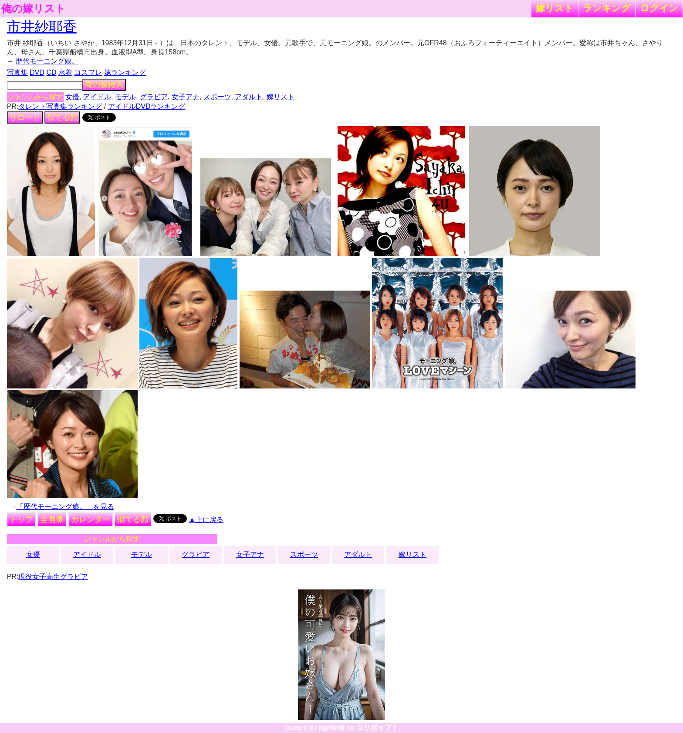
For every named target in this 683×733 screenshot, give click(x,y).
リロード (25, 117)
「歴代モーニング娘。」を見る (65, 506)
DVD (37, 72)
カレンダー (90, 519)
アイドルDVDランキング (147, 106)
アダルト (249, 96)
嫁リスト (555, 8)
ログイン (659, 8)
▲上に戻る (206, 519)
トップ (21, 519)
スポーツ (217, 96)
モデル (125, 96)
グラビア (154, 96)
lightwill (332, 727)
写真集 (17, 72)
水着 (65, 72)
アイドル (97, 96)
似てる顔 (62, 117)
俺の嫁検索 (104, 84)
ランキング (607, 8)
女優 (72, 96)
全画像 (52, 519)
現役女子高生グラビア (53, 576)
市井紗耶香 (42, 26)
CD (51, 72)
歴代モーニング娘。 (47, 61)
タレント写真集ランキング (60, 106)
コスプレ (88, 72)
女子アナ (185, 96)
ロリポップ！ (377, 727)
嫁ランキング (125, 72)
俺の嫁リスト (33, 8)
